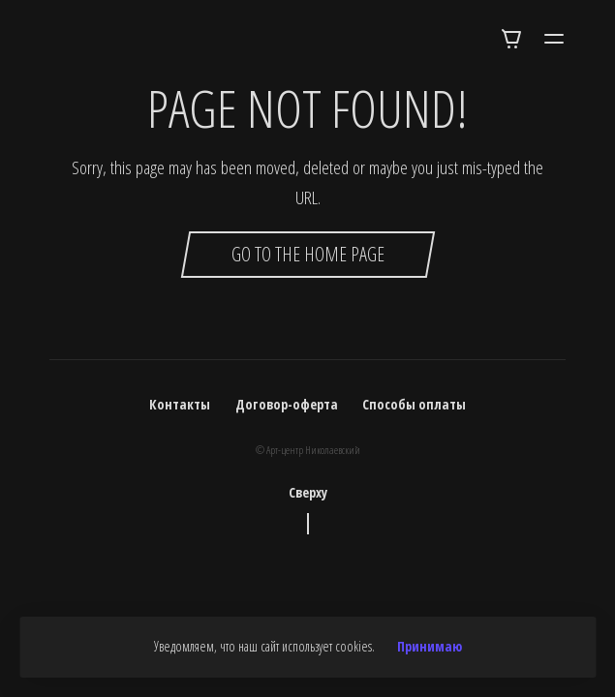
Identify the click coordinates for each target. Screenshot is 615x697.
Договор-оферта (286, 404)
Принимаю (429, 646)
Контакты (179, 404)
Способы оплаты (414, 404)
